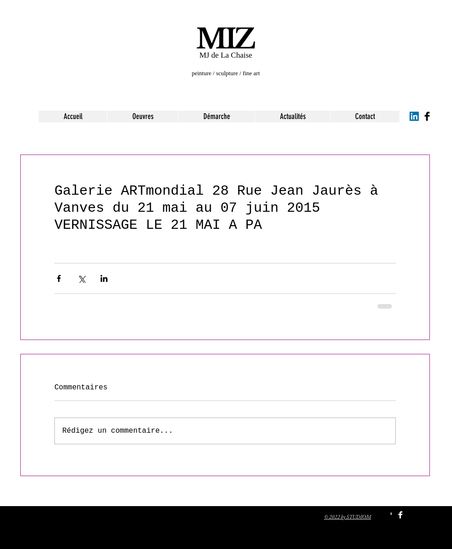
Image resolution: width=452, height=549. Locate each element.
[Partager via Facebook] (58, 278)
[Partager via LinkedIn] (104, 278)
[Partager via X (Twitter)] (81, 278)
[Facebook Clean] (400, 515)
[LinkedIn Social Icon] (414, 116)
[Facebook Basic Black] (427, 116)
